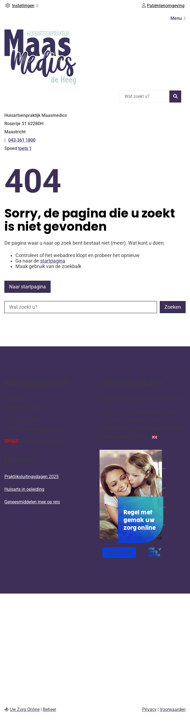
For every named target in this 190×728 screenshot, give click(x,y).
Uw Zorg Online (25, 709)
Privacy (149, 709)
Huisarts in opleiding (24, 489)
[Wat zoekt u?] (144, 96)
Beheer (49, 709)
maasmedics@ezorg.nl (41, 428)
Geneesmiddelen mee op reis (32, 501)
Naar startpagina (27, 286)
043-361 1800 (25, 420)
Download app (121, 554)
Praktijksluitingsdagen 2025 (31, 476)
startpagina (52, 261)
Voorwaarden (173, 709)
